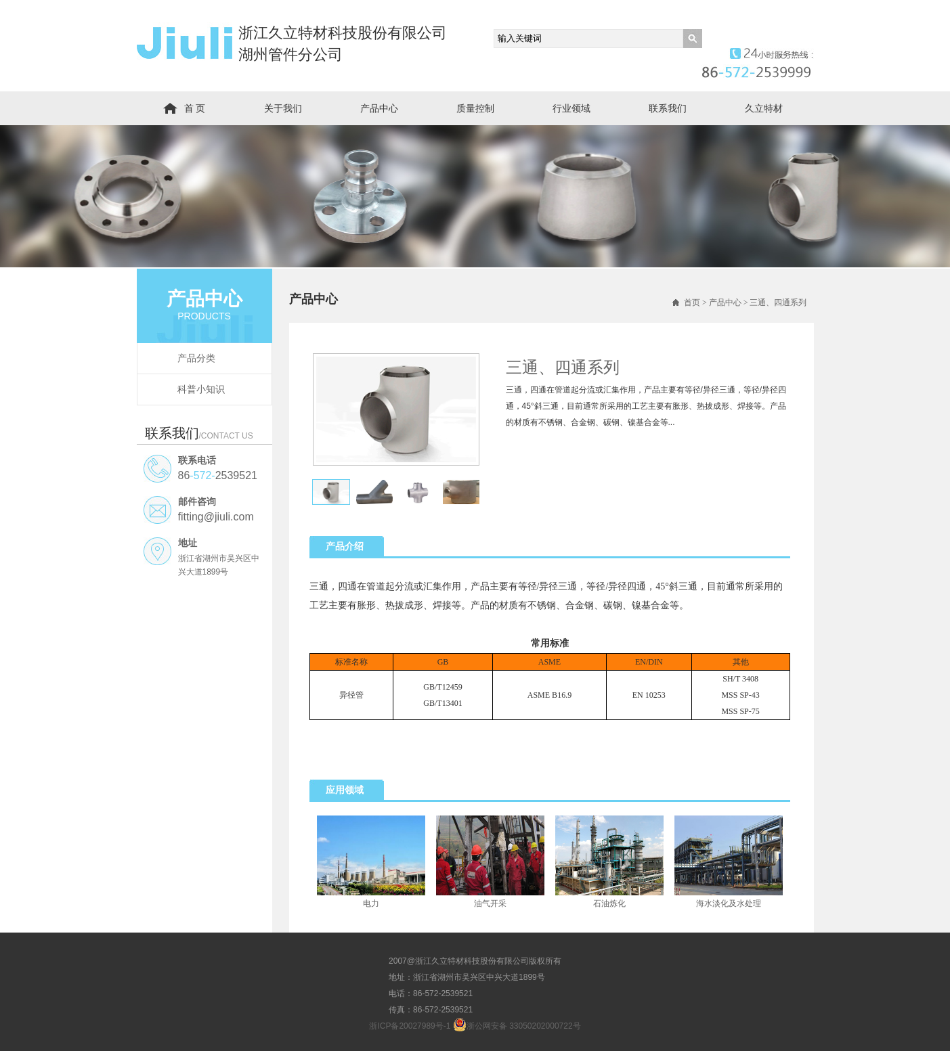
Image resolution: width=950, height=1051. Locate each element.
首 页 (195, 108)
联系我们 (668, 108)
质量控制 (475, 108)
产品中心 (379, 108)
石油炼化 (609, 903)
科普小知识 (201, 389)
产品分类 (196, 358)
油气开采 (490, 903)
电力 (371, 903)
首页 (692, 302)
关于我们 (283, 108)
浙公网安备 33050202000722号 (517, 1024)
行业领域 (571, 108)
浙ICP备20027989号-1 (409, 1026)
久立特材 (764, 108)
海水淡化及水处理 (728, 903)
